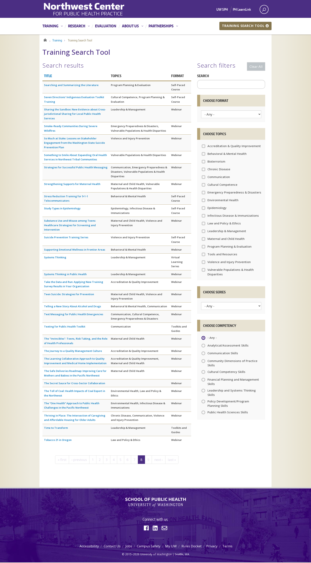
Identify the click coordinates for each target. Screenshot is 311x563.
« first (62, 460)
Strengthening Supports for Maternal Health (72, 184)
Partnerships (161, 25)
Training (50, 25)
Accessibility (89, 546)
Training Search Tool (245, 26)
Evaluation (105, 25)
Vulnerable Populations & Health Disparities (230, 272)
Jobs (128, 546)
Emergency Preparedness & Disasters (234, 193)
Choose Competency (219, 326)
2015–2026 (132, 555)
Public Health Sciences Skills (227, 413)
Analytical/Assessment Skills (228, 346)
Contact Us (112, 546)
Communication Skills (222, 354)
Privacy (212, 546)
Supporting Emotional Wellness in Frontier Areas (74, 250)
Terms (227, 546)
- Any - (212, 338)
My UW (171, 546)
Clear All (256, 67)
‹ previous (79, 460)
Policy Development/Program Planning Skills (228, 404)
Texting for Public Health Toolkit (64, 327)
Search (203, 76)
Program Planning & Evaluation (229, 247)
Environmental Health (222, 201)
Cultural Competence (222, 185)
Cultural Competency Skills (226, 372)
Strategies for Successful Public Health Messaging (76, 168)
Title (48, 76)
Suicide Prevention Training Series (66, 238)
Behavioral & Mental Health (227, 154)
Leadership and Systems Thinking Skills (231, 393)
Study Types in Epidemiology (62, 209)
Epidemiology (217, 208)
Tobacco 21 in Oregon (58, 440)
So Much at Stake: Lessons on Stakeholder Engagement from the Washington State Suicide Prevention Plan (74, 143)
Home (44, 40)
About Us (130, 25)
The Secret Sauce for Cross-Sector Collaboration (74, 384)
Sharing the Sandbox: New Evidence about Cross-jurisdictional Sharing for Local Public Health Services (75, 114)
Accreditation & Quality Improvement (234, 146)
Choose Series (214, 292)
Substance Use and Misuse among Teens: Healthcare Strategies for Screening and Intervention (70, 225)
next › (158, 460)
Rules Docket (191, 546)
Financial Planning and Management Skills (233, 382)
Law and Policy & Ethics (224, 224)
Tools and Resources (222, 255)
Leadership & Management (226, 232)
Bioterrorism (216, 162)
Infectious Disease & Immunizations (233, 216)
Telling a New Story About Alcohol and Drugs (72, 307)
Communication (218, 177)
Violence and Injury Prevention (229, 262)
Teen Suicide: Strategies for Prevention (69, 295)
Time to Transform (56, 428)
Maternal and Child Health (226, 239)
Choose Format (215, 101)
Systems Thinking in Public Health (65, 275)
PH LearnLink (242, 9)
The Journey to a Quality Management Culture (73, 351)
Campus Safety (148, 546)
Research (76, 25)
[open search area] (264, 9)
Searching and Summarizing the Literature (71, 85)
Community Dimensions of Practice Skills (232, 363)
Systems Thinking (55, 258)
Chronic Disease (218, 170)
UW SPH (222, 9)
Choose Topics (214, 134)
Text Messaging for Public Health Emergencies (73, 315)
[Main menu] (155, 26)
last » (172, 460)
